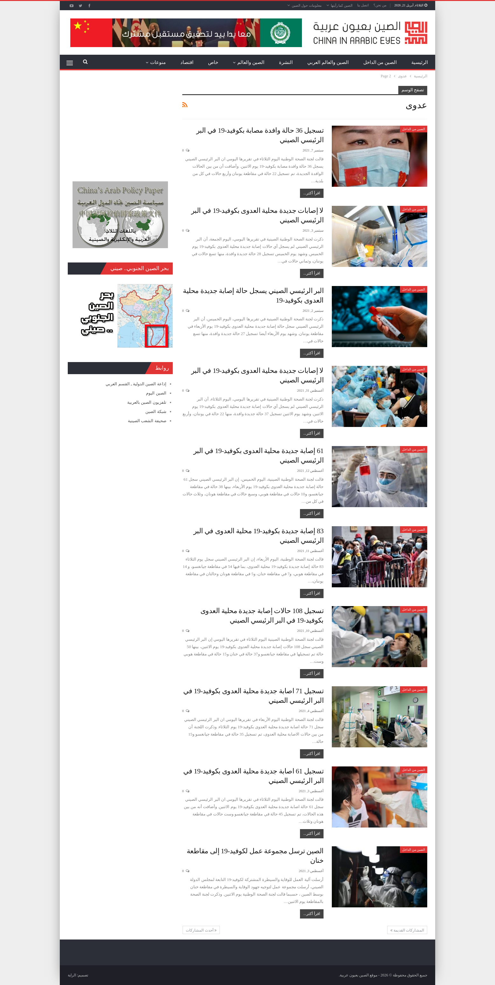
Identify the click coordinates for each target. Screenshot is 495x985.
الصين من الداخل (380, 62)
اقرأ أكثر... (311, 193)
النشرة (286, 62)
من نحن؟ (380, 5)
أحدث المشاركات (201, 930)
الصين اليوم (156, 393)
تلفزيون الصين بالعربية (146, 402)
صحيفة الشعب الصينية (147, 420)
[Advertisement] (120, 125)
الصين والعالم (250, 62)
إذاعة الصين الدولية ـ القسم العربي (136, 383)
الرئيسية (419, 62)
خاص (213, 62)
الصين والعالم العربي (328, 62)
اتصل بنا (363, 5)
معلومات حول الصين (307, 5)
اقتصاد (186, 62)
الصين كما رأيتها (342, 5)
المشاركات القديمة (407, 930)
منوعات (158, 62)
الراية (72, 975)
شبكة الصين (155, 411)
